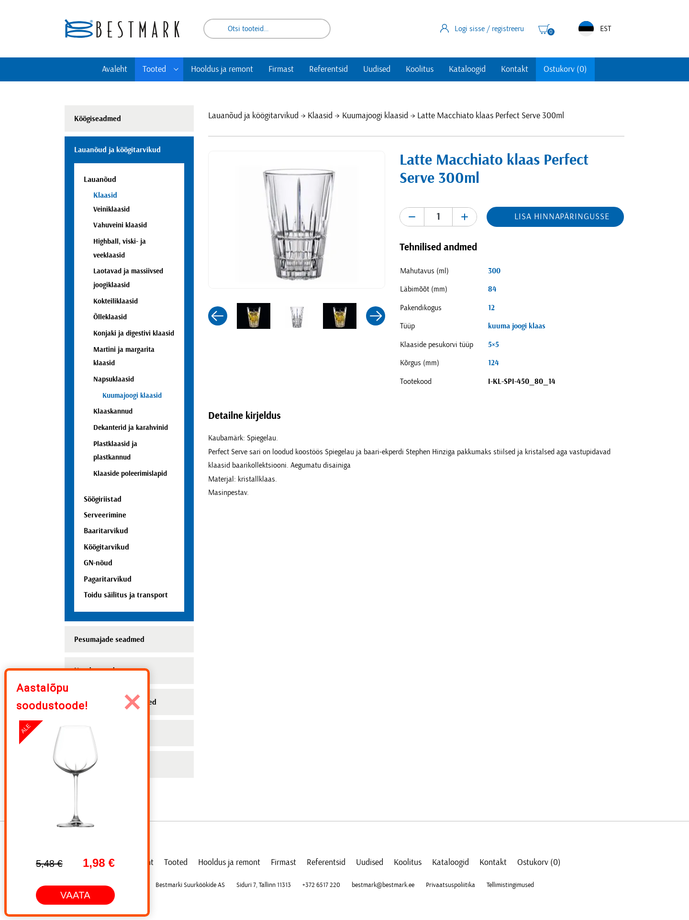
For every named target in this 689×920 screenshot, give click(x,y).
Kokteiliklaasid (115, 301)
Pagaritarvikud (108, 579)
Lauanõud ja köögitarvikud (253, 116)
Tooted (154, 69)
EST (594, 28)
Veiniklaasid (111, 209)
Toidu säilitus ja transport (126, 595)
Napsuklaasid (113, 379)
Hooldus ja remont (222, 69)
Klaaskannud (113, 411)
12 (491, 308)
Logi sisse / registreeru (482, 28)
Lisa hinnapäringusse (561, 217)
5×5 (493, 344)
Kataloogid (467, 69)
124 (493, 363)
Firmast (281, 69)
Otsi (317, 29)
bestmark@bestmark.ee (383, 885)
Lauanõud (100, 179)
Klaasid (320, 116)
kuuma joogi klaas (516, 326)
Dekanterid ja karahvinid (130, 427)
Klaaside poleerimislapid (130, 473)
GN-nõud (98, 563)
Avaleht (114, 69)
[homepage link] (122, 28)
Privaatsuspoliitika (450, 885)
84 (492, 289)
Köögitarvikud (106, 547)
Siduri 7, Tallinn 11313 (263, 885)
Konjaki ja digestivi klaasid (133, 333)
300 (494, 271)
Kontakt (514, 69)
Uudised (376, 69)
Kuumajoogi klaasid (375, 116)
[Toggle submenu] (176, 69)
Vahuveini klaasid (120, 225)
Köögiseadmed (97, 119)
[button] (217, 315)
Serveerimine (105, 515)
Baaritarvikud (106, 531)
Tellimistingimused (510, 885)
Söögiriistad (103, 499)
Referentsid (328, 69)
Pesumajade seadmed (109, 639)
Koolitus (419, 69)
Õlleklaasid (110, 317)
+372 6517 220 (321, 885)
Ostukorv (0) (565, 69)
